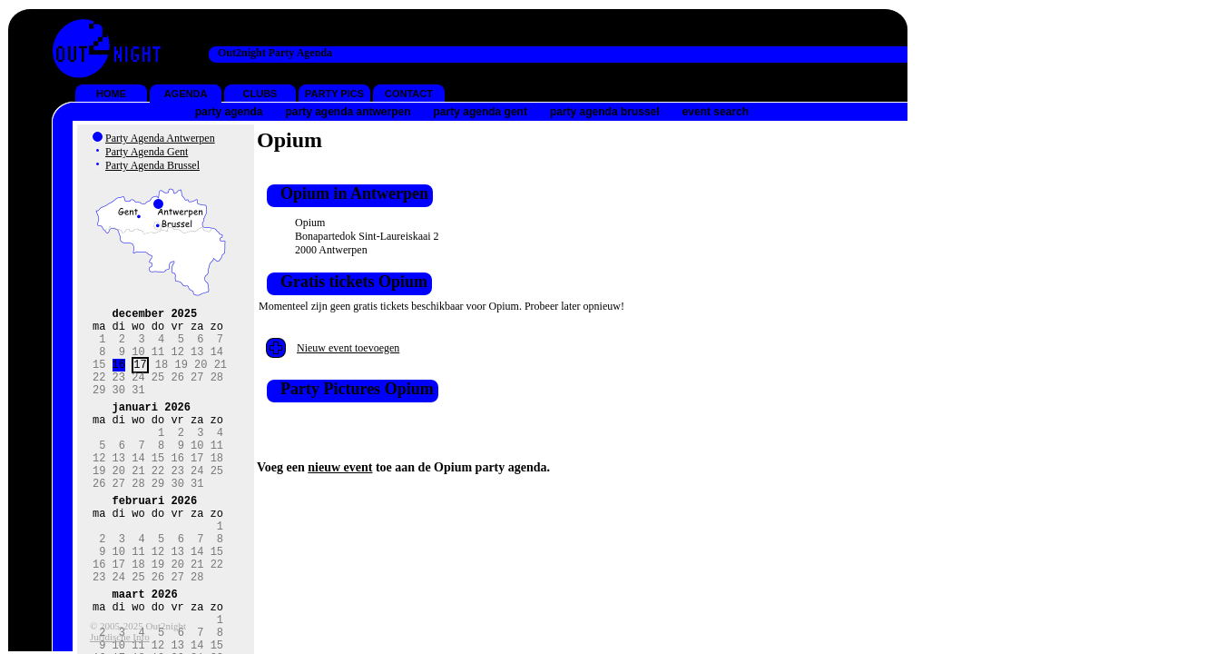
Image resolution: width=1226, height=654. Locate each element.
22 (99, 393)
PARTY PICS (334, 93)
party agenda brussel (605, 111)
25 (158, 393)
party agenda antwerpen (347, 111)
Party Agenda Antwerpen (160, 138)
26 (177, 393)
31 (138, 408)
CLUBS (260, 93)
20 (200, 377)
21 (220, 377)
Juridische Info (120, 636)
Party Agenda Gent (146, 151)
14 (217, 362)
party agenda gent (480, 111)
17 (139, 377)
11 (158, 362)
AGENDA (186, 93)
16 (119, 377)
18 (161, 377)
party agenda (229, 111)
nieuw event (340, 467)
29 (99, 408)
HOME (111, 93)
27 (197, 393)
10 (138, 362)
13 (197, 362)
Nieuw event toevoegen (348, 348)
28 (217, 393)
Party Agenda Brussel (152, 165)
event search (715, 111)
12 (177, 362)
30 (119, 408)
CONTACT (409, 93)
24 (138, 393)
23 (119, 393)
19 (180, 377)
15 (99, 377)
